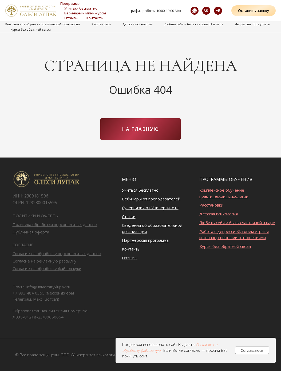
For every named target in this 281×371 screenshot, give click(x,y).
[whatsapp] (195, 11)
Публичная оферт (30, 232)
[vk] (206, 11)
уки (158, 350)
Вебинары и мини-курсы (85, 13)
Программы (70, 3)
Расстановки (101, 24)
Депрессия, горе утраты (252, 24)
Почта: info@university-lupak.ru (41, 286)
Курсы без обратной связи (31, 29)
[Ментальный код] (218, 11)
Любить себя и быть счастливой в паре (193, 24)
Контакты (95, 17)
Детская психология (137, 24)
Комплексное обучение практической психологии (42, 24)
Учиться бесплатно (80, 8)
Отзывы (71, 17)
